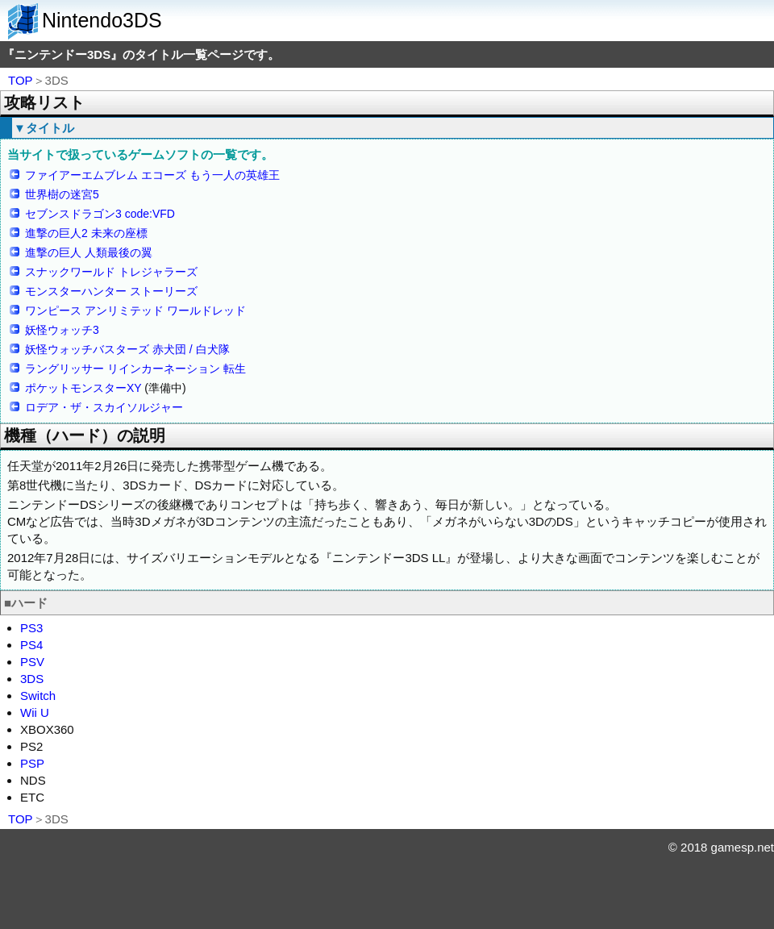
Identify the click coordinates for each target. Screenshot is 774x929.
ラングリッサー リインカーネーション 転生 (135, 368)
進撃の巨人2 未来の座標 (86, 233)
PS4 (31, 645)
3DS (32, 678)
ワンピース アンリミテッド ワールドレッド (135, 310)
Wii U (34, 712)
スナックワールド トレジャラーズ (111, 271)
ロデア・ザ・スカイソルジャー (104, 407)
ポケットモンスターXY (83, 387)
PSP (32, 763)
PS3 (31, 628)
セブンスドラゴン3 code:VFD (100, 213)
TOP (20, 80)
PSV (32, 662)
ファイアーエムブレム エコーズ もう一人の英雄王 (152, 175)
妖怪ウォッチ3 (62, 329)
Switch (38, 695)
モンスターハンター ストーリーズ (111, 291)
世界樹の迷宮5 (62, 194)
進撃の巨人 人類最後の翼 (88, 252)
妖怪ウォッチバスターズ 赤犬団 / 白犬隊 (127, 349)
